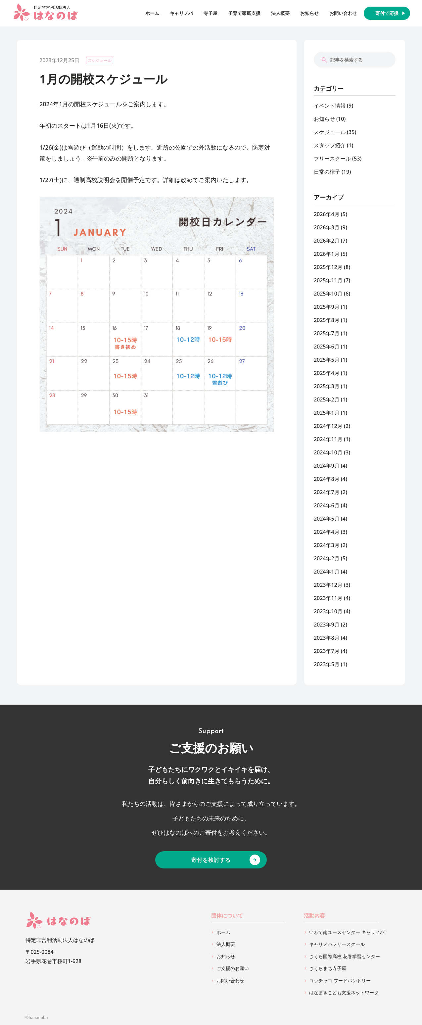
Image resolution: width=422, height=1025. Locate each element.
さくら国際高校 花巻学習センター (344, 956)
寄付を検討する (211, 859)
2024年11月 (328, 439)
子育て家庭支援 (244, 13)
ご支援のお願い (232, 968)
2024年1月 (327, 571)
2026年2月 (327, 240)
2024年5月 (327, 518)
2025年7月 (327, 333)
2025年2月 (327, 399)
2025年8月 (327, 320)
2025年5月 (327, 359)
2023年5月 (327, 664)
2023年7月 (327, 651)
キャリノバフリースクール (337, 944)
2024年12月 (328, 426)
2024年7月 (327, 492)
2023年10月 (328, 611)
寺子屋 (210, 13)
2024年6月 (327, 505)
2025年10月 (328, 293)
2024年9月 (327, 465)
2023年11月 (328, 598)
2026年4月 (327, 214)
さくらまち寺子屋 (327, 968)
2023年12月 (328, 584)
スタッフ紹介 (330, 145)
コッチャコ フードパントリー (340, 980)
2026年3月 (327, 227)
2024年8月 (327, 479)
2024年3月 (327, 545)
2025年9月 (327, 306)
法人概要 (280, 13)
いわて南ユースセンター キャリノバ (347, 932)
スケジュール (100, 60)
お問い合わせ (343, 13)
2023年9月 (327, 624)
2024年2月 (327, 558)
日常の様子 (327, 171)
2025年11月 (328, 280)
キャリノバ (181, 13)
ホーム (152, 13)
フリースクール (332, 158)
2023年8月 (327, 637)
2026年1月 (327, 253)
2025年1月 (327, 412)
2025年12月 (328, 267)
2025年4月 (327, 373)
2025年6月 (327, 346)
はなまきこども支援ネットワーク (344, 992)
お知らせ (309, 13)
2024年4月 (327, 532)
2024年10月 (328, 452)
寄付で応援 (387, 13)
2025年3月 (327, 386)
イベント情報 (330, 105)
